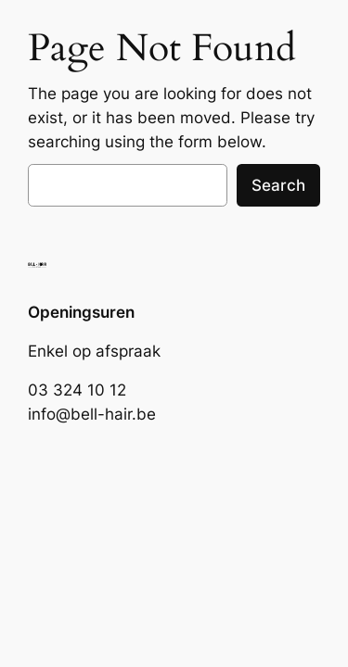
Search (278, 185)
